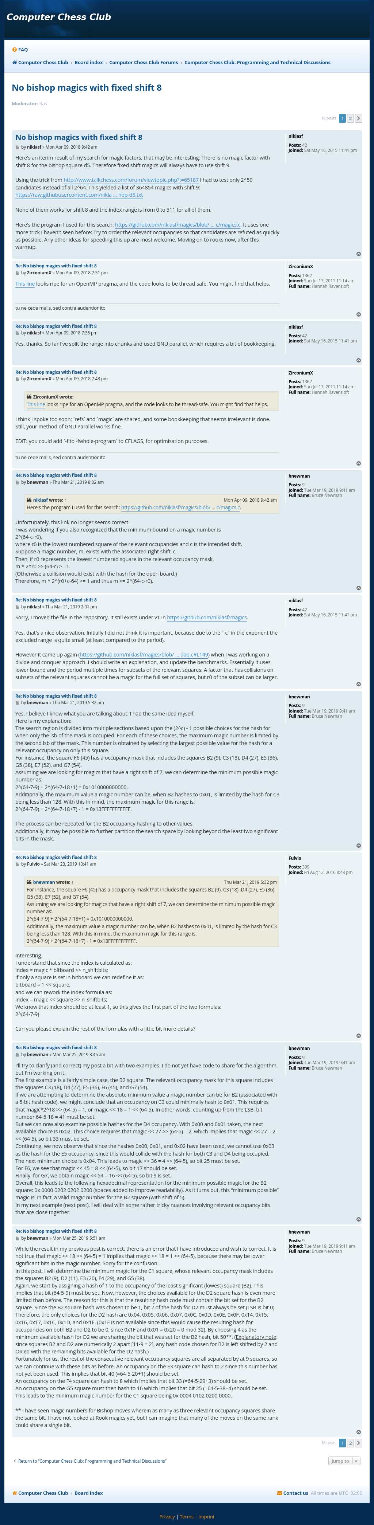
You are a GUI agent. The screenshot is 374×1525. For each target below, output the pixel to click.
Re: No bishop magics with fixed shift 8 (56, 265)
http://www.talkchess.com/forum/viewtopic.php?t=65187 (131, 179)
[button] (358, 118)
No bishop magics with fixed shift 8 (87, 87)
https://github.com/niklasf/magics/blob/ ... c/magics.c (177, 224)
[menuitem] (20, 49)
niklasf (40, 500)
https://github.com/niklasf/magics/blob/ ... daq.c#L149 (144, 654)
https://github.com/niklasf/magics (207, 617)
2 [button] (350, 118)
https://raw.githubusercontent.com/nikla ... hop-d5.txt (79, 194)
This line (25, 283)
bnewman (44, 882)
